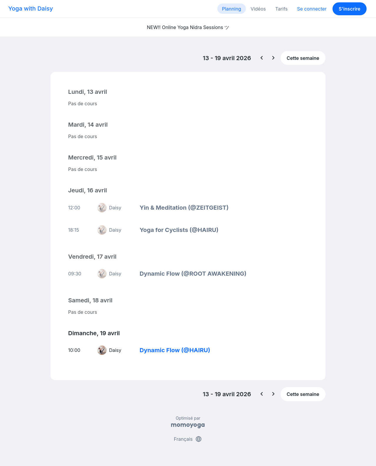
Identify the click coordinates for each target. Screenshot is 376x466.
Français (188, 439)
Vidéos (258, 9)
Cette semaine (303, 58)
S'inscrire (349, 9)
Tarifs (281, 9)
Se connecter (312, 9)
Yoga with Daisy (30, 8)
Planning (231, 9)
